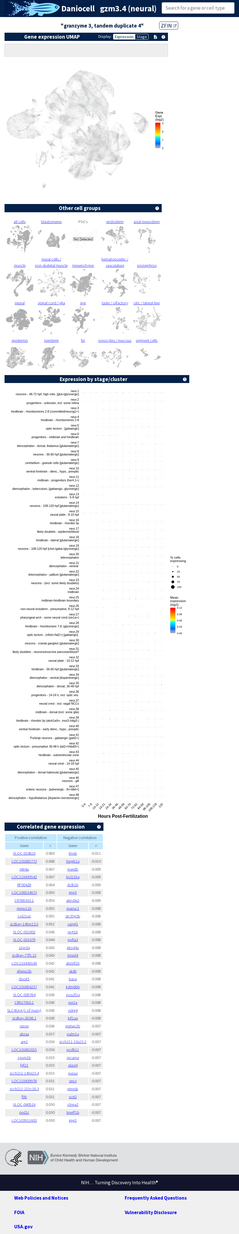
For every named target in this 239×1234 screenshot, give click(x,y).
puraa (73, 1073)
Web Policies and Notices (41, 1198)
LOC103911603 (24, 1120)
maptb (72, 869)
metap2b (72, 1026)
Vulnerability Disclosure (151, 1212)
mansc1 (72, 908)
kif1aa (73, 1018)
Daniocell (78, 8)
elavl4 (73, 1065)
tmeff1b (72, 1112)
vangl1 (73, 924)
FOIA (19, 1212)
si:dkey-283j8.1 (24, 1018)
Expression (124, 36)
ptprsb (72, 1088)
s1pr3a (24, 947)
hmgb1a (73, 861)
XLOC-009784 (24, 994)
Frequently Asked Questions (156, 1198)
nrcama (73, 1057)
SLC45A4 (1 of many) (24, 1010)
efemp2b (24, 971)
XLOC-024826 (24, 853)
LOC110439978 (24, 1080)
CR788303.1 (24, 900)
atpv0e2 (72, 900)
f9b (24, 1096)
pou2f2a (73, 994)
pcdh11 (72, 1049)
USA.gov (23, 1226)
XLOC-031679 (24, 939)
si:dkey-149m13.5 (24, 924)
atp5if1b (73, 963)
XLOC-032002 (24, 932)
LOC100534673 (24, 892)
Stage (142, 36)
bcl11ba (73, 876)
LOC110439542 (24, 876)
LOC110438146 (24, 963)
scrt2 (73, 1096)
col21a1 (24, 916)
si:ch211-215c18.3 (24, 1088)
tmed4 (73, 955)
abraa (24, 1034)
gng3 (73, 892)
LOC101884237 (24, 986)
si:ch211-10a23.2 (72, 1041)
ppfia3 (73, 939)
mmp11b (24, 908)
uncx (73, 1080)
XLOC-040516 (24, 1104)
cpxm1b (24, 1057)
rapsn (24, 1026)
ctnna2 (72, 1104)
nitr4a (24, 869)
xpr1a (72, 1002)
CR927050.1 (24, 1002)
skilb (73, 971)
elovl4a (73, 947)
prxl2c (24, 1112)
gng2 (73, 1120)
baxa (73, 978)
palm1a (73, 1034)
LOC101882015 (24, 1049)
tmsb (73, 853)
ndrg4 (73, 1010)
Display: (105, 36)
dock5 (24, 978)
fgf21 (24, 1065)
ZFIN (168, 25)
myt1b (73, 932)
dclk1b (72, 884)
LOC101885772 (24, 861)
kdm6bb (73, 986)
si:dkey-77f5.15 (24, 955)
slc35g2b (72, 916)
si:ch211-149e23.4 (24, 1073)
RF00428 (24, 884)
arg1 (24, 1041)
